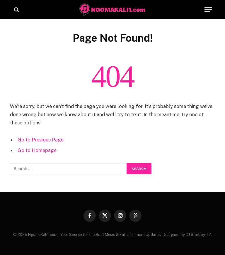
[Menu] (208, 9)
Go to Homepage (37, 150)
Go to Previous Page (41, 140)
